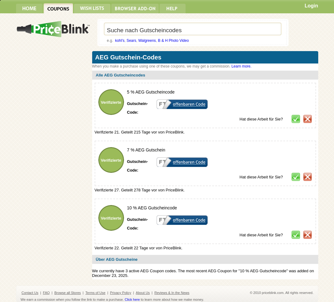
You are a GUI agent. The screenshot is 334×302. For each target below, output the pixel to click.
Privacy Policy (120, 293)
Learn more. (241, 66)
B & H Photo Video (173, 40)
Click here (132, 299)
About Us (143, 293)
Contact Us (30, 293)
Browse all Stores (67, 293)
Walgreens (147, 40)
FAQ (46, 293)
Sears (131, 40)
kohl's (119, 40)
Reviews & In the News (171, 293)
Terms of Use (95, 293)
